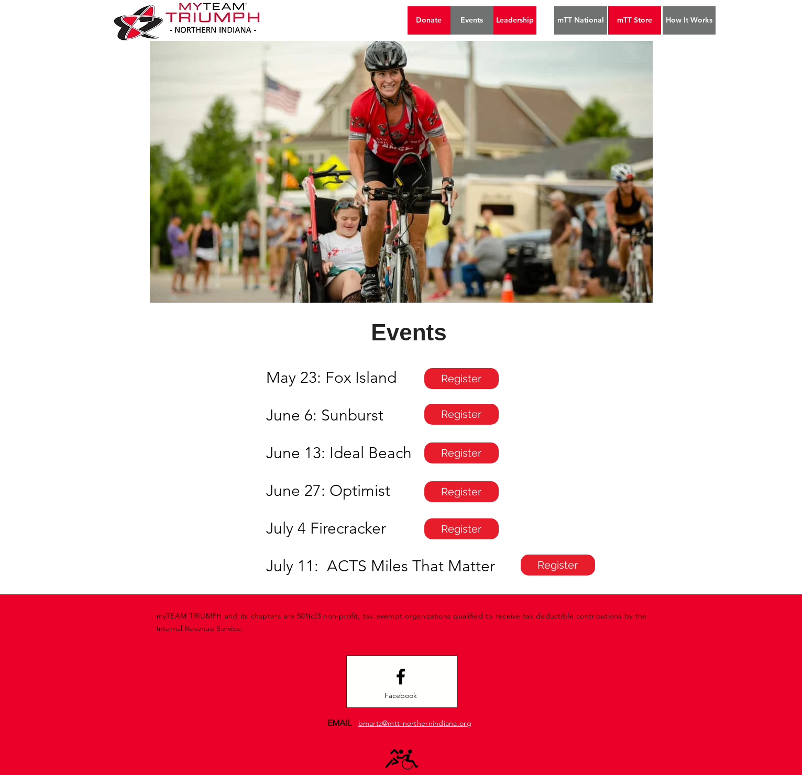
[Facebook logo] (400, 676)
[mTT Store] (634, 20)
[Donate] (429, 20)
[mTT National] (580, 20)
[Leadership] (514, 20)
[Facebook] (401, 695)
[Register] (461, 378)
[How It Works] (689, 20)
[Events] (472, 20)
